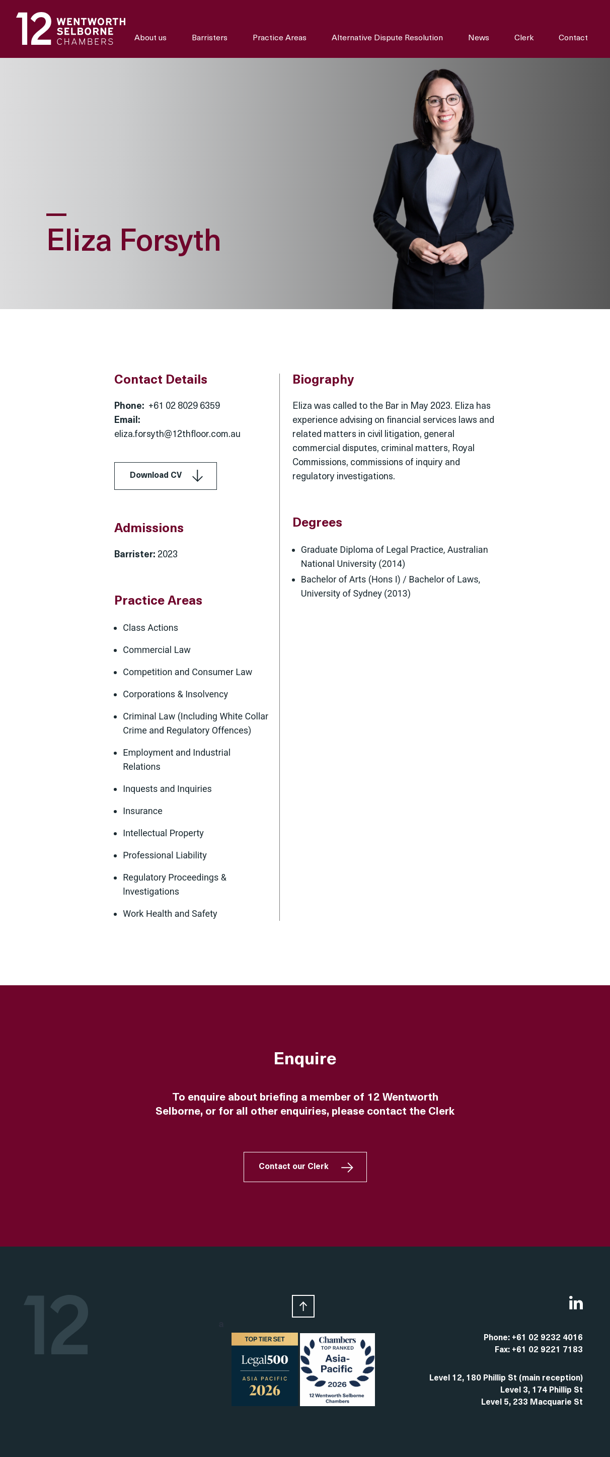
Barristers (209, 38)
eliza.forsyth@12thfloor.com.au (177, 435)
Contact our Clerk (294, 1167)
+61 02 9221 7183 (547, 1350)
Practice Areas (280, 38)
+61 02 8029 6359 (184, 406)
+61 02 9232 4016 (547, 1338)
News (478, 38)
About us (150, 38)
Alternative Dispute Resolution (387, 38)
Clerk (523, 38)
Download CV (156, 476)
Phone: (498, 1338)
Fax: (503, 1350)
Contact (573, 38)
